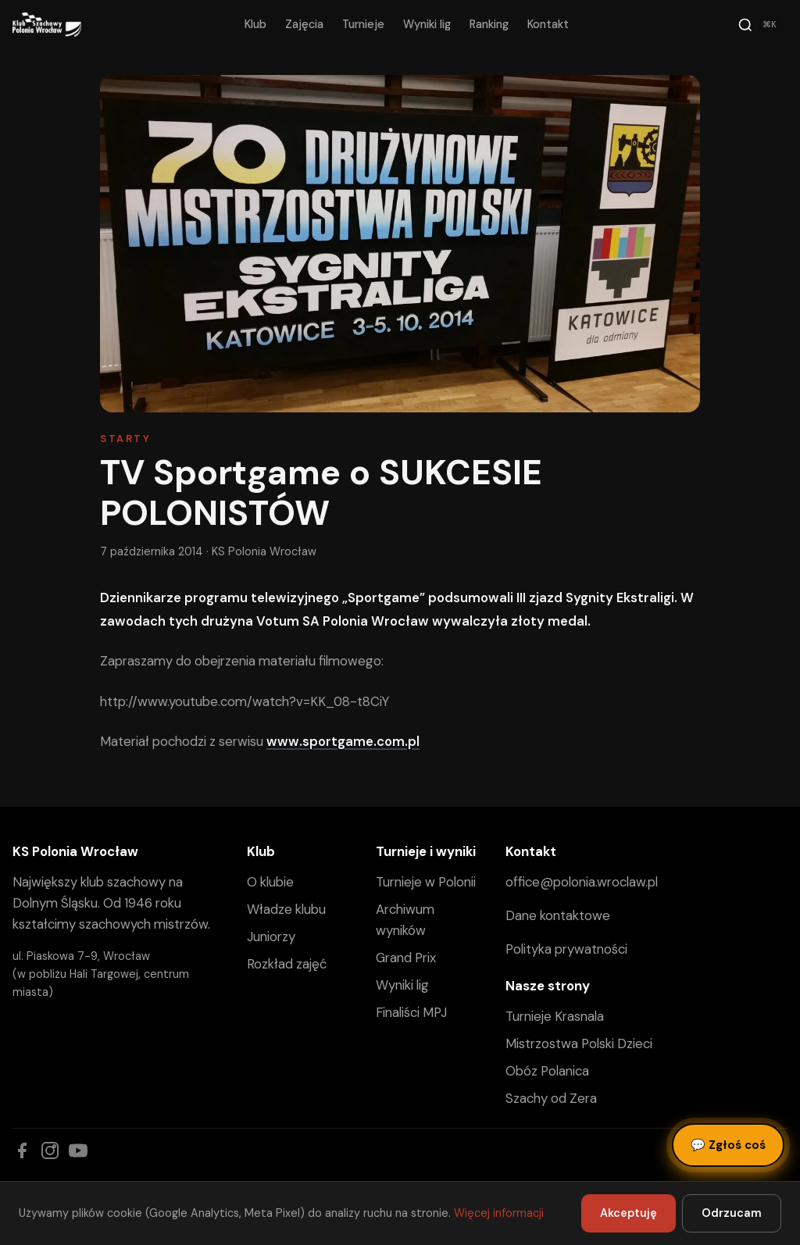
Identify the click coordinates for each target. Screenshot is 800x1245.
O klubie (270, 881)
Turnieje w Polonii (426, 881)
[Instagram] (50, 1150)
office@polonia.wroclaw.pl (581, 881)
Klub (255, 24)
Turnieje (363, 24)
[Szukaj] (759, 25)
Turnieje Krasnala (554, 1016)
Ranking (489, 24)
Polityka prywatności (566, 949)
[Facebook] (21, 1150)
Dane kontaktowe (557, 915)
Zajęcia (304, 24)
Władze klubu (286, 909)
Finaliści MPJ (411, 1012)
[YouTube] (78, 1150)
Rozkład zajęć (287, 963)
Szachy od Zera (551, 1098)
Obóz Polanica (547, 1070)
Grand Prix (406, 957)
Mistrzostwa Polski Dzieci (578, 1043)
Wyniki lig (427, 24)
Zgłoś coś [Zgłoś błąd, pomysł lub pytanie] (728, 1145)
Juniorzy (271, 936)
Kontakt (548, 24)
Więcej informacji (499, 1213)
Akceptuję (628, 1213)
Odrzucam (732, 1213)
